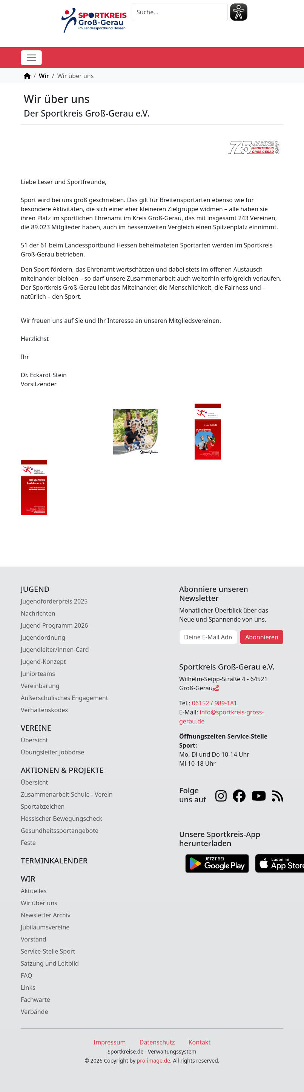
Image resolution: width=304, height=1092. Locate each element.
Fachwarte (35, 999)
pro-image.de (153, 1060)
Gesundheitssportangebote (59, 830)
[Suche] (180, 12)
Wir (44, 76)
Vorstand (33, 939)
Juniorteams (38, 674)
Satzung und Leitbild (50, 963)
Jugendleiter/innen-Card (55, 649)
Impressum (110, 1042)
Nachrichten (38, 613)
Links (28, 987)
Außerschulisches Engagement (64, 698)
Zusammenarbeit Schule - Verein (67, 794)
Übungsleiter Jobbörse (52, 752)
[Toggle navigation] (31, 57)
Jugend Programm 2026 (54, 625)
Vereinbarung (40, 686)
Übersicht (34, 740)
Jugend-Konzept (43, 661)
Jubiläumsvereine (45, 927)
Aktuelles (33, 891)
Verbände (34, 1012)
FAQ (26, 975)
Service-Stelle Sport (48, 951)
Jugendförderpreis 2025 (54, 601)
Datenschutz (157, 1042)
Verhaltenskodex (44, 710)
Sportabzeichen (43, 806)
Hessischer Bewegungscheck (61, 818)
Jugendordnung (43, 637)
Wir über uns (39, 903)
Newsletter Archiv (46, 915)
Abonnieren (261, 637)
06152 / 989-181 (214, 703)
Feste (28, 843)
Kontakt (200, 1042)
